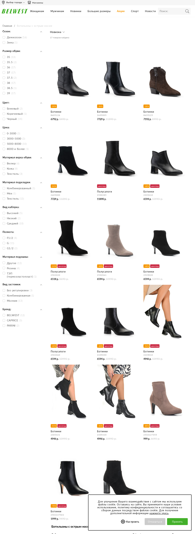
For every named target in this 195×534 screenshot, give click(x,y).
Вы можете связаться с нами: (18, 469)
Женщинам (37, 11)
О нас (54, 455)
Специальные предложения (171, 448)
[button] (58, 32)
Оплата (90, 469)
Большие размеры (99, 11)
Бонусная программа (168, 455)
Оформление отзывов (98, 483)
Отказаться (155, 521)
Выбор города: (14, 2)
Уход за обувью (129, 492)
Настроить (132, 521)
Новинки (75, 11)
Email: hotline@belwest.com (16, 475)
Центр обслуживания (98, 448)
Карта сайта (57, 483)
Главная (7, 25)
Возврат (90, 473)
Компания (56, 448)
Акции (121, 11)
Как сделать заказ (96, 459)
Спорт (135, 11)
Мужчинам (57, 11)
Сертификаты (128, 478)
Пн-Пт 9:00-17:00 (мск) (14, 455)
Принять (177, 521)
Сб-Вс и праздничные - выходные (14, 461)
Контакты (56, 459)
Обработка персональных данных (135, 472)
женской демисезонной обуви (78, 392)
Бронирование (94, 455)
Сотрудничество (60, 473)
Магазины (35, 2)
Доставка (91, 464)
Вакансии (56, 478)
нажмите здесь (159, 513)
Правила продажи (96, 478)
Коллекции (127, 482)
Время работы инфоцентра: (17, 448)
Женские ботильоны (62, 398)
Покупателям (128, 448)
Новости (150, 11)
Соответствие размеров (134, 487)
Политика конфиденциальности (133, 464)
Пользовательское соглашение (131, 457)
